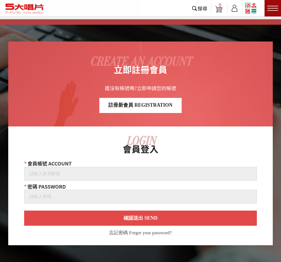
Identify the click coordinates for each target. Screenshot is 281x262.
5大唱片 (24, 8)
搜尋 (202, 8)
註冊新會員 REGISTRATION (140, 105)
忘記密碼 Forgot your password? (140, 233)
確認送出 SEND (140, 218)
